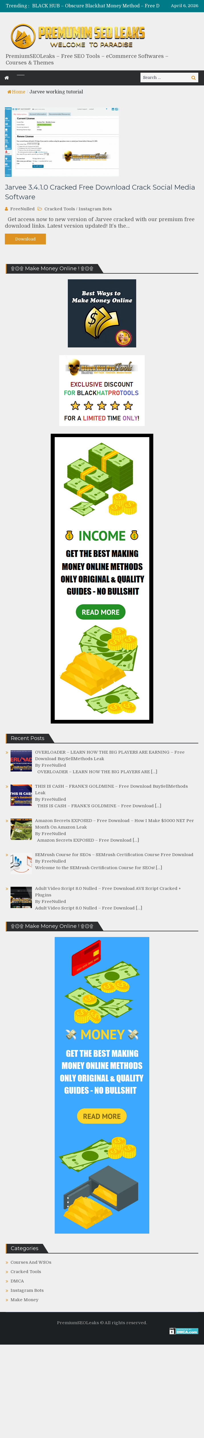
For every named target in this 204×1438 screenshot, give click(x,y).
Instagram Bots (95, 208)
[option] (118, 6)
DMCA (17, 1281)
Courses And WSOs (31, 1262)
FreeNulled (22, 208)
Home (16, 92)
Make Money (24, 1299)
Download (25, 239)
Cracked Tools (59, 208)
